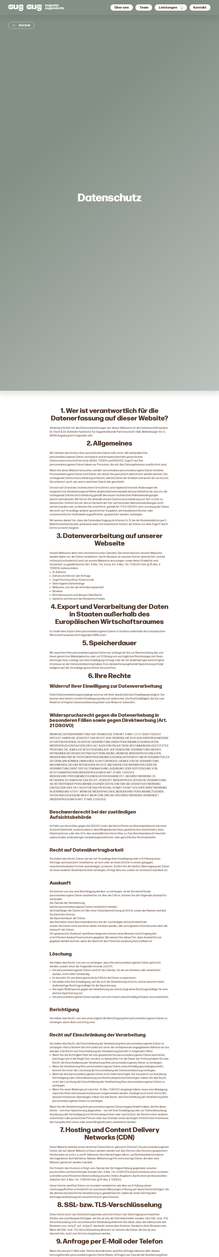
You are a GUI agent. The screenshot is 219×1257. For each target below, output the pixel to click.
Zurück (21, 25)
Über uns (121, 8)
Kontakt (200, 8)
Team (143, 8)
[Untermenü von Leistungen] (182, 7)
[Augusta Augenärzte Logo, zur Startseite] (36, 7)
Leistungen (168, 8)
